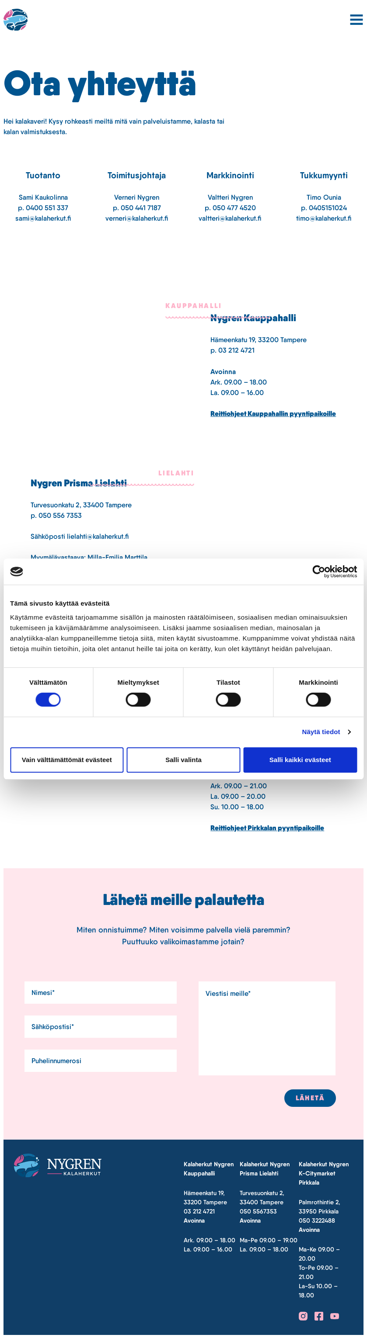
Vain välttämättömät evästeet (67, 759)
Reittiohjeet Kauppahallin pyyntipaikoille (273, 413)
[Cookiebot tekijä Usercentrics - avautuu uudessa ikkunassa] (318, 571)
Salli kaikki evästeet (300, 759)
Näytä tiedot (321, 731)
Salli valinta (183, 759)
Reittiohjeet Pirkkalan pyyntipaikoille (267, 827)
